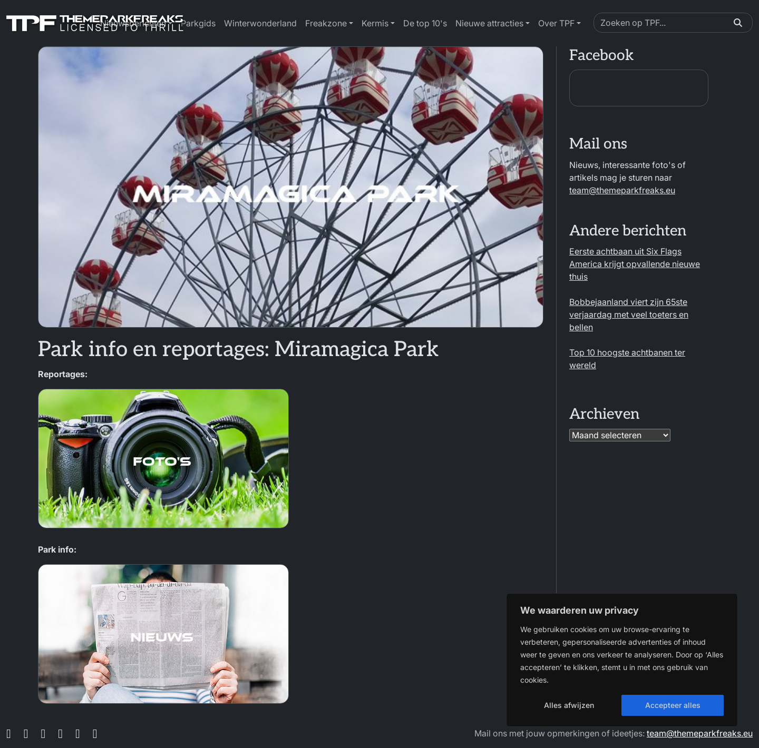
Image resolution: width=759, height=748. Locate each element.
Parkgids (198, 23)
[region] (622, 660)
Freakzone (326, 23)
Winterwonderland (260, 23)
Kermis (375, 23)
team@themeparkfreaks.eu (622, 190)
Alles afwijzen (569, 705)
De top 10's (425, 23)
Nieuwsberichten (133, 23)
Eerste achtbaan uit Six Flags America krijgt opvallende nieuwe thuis (634, 264)
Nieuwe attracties (489, 23)
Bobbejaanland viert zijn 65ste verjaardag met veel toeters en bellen (628, 314)
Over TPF (556, 23)
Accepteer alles (672, 705)
